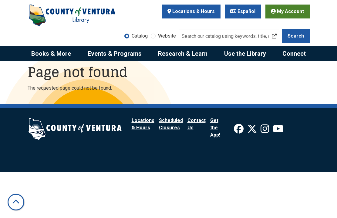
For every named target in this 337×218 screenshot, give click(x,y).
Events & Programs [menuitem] (115, 53)
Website (167, 36)
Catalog (140, 36)
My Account (287, 11)
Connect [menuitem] (294, 53)
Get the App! (215, 127)
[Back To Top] (16, 202)
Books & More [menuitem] (51, 53)
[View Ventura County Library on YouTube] (278, 131)
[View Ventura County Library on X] (252, 131)
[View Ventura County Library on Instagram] (265, 131)
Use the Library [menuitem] (245, 53)
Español (242, 11)
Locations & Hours (191, 11)
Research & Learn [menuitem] (182, 53)
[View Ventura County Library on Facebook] (239, 131)
